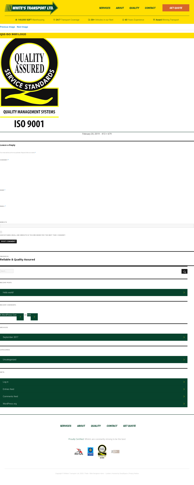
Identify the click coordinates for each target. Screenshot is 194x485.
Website (3, 222)
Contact (150, 8)
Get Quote (176, 8)
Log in (5, 381)
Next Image (22, 26)
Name (2, 190)
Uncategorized (9, 359)
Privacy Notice (134, 473)
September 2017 (10, 337)
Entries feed (8, 389)
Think (86, 473)
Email (3, 206)
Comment (4, 160)
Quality (134, 8)
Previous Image (7, 26)
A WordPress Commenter (12, 314)
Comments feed (10, 396)
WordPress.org (10, 403)
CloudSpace (123, 473)
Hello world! (8, 292)
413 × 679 (107, 133)
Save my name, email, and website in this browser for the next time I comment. (33, 235)
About (120, 8)
